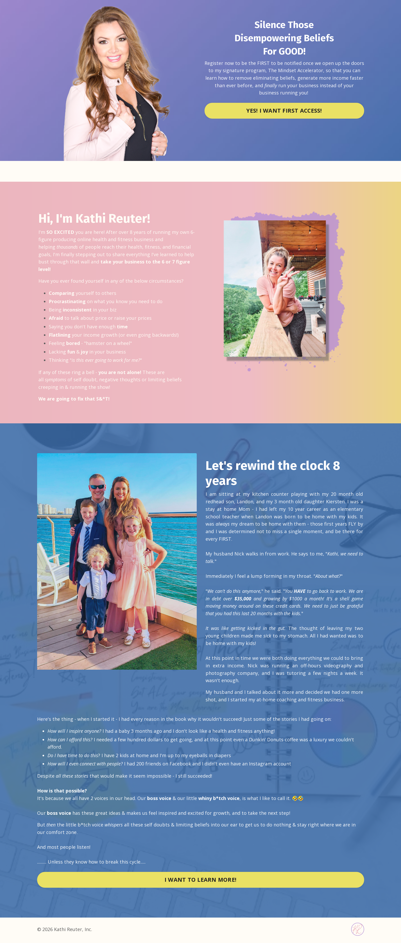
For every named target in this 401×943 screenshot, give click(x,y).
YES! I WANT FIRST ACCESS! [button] (284, 110)
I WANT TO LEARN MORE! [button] (200, 881)
